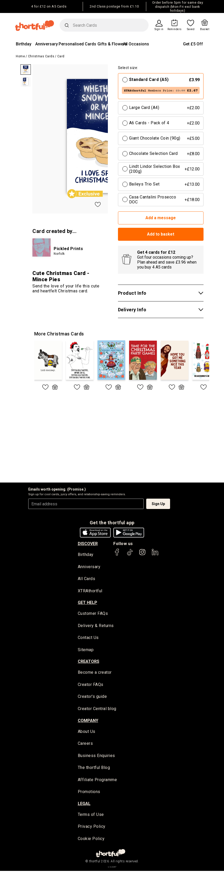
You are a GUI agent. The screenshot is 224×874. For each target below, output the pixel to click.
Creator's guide (92, 698)
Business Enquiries (96, 757)
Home (20, 56)
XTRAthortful (90, 591)
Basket (204, 29)
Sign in (159, 29)
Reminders (174, 29)
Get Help (87, 603)
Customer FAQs (93, 614)
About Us (86, 733)
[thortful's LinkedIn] (155, 554)
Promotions (89, 794)
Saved (191, 29)
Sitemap (86, 650)
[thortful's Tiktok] (130, 554)
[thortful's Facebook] (117, 554)
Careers (85, 745)
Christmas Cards (41, 56)
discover (88, 543)
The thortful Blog (94, 769)
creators (88, 662)
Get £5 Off (193, 44)
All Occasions (136, 44)
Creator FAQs (90, 685)
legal (84, 806)
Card (61, 56)
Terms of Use (91, 817)
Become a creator (95, 673)
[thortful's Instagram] (142, 554)
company (88, 722)
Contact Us (88, 638)
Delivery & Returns (96, 626)
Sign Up (158, 504)
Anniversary (46, 44)
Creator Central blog (97, 710)
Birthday (23, 44)
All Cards (86, 578)
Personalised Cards (77, 44)
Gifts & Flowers (112, 44)
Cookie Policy (91, 841)
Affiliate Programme (97, 782)
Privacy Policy (92, 829)
